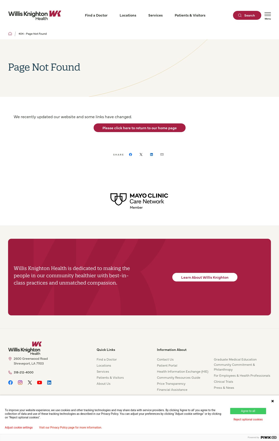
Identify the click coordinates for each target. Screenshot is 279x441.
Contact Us (165, 359)
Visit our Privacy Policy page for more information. (70, 427)
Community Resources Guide (178, 377)
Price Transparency (171, 383)
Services (103, 371)
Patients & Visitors (110, 377)
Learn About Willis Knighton (205, 277)
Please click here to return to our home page (139, 127)
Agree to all (248, 411)
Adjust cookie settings (19, 427)
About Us (104, 383)
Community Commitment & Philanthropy (234, 366)
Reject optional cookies (248, 419)
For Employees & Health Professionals (242, 375)
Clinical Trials (223, 381)
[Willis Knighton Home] (34, 15)
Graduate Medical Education (235, 359)
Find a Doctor (107, 359)
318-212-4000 (23, 372)
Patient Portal (167, 365)
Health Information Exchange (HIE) (182, 371)
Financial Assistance (172, 389)
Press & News (224, 387)
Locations (104, 365)
